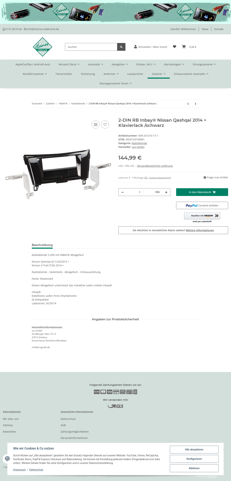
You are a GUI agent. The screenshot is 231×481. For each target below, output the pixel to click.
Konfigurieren (194, 458)
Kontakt (218, 29)
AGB (63, 425)
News (205, 29)
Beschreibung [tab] (42, 245)
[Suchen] (91, 47)
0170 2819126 (12, 29)
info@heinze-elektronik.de (41, 29)
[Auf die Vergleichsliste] (96, 124)
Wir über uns (11, 419)
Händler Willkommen (183, 29)
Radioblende (139, 143)
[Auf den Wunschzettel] (105, 124)
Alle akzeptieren (194, 449)
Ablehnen (194, 468)
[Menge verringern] (123, 192)
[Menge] (139, 192)
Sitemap (8, 425)
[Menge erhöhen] (166, 192)
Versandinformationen (74, 438)
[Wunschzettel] (174, 47)
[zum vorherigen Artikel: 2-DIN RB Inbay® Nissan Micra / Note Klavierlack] (188, 104)
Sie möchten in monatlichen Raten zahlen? (173, 230)
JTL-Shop (212, 476)
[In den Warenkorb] (6, 116)
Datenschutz (68, 419)
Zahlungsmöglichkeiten (75, 431)
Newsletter (9, 431)
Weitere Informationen (200, 230)
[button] (150, 47)
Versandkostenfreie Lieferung (155, 166)
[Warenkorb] (189, 47)
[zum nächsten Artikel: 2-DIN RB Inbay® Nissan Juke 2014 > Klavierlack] (195, 104)
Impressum (19, 469)
